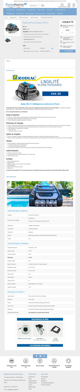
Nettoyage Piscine (21, 10)
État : (24, 26)
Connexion (69, 7)
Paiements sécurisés (33, 381)
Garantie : (25, 29)
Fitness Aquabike (29, 13)
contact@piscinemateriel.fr (12, 389)
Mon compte (44, 374)
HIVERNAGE (60, 13)
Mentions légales (32, 387)
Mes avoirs (43, 379)
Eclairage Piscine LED (60, 10)
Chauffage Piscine (31, 10)
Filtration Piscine (11, 10)
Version (24, 45)
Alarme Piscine (20, 13)
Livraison (30, 385)
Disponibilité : (25, 31)
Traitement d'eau (11, 13)
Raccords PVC (50, 10)
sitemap (30, 389)
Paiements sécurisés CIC (25, 366)
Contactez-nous (62, 7)
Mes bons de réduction (45, 385)
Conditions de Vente (33, 383)
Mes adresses (43, 381)
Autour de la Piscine (40, 13)
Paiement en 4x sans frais (11, 366)
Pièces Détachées (51, 13)
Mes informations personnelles (47, 383)
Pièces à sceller (41, 10)
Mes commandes (44, 377)
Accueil (30, 379)
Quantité (67, 30)
